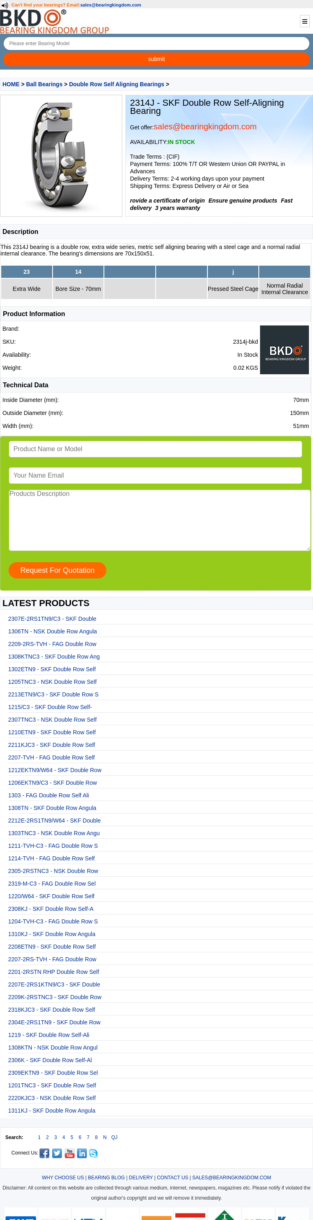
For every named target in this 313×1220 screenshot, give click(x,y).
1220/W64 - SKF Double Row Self (51, 896)
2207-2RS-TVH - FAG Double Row (52, 959)
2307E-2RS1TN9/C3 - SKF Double (52, 618)
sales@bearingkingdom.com (110, 4)
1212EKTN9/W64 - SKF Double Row (54, 770)
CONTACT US (172, 1178)
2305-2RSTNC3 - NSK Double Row (53, 871)
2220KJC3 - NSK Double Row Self (52, 1098)
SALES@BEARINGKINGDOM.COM (231, 1178)
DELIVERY (141, 1178)
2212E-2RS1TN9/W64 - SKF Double (54, 820)
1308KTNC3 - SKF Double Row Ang (54, 656)
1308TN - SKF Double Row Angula (52, 808)
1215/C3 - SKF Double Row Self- (50, 707)
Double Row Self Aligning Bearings (116, 84)
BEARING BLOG (106, 1178)
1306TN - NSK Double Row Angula (52, 631)
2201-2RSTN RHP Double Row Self (53, 972)
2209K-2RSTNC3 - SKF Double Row (54, 997)
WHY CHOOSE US (63, 1178)
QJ (114, 1137)
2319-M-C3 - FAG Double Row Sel (52, 883)
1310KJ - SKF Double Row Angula (51, 934)
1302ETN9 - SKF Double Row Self (52, 669)
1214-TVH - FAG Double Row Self (51, 858)
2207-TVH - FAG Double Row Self (51, 757)
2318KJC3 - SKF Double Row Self (51, 1009)
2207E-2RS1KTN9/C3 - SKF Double (54, 984)
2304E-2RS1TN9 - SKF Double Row (54, 1022)
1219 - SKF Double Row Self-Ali (48, 1035)
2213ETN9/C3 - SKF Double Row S (53, 694)
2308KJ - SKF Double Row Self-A (50, 909)
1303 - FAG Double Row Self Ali (48, 795)
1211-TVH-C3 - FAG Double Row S (53, 845)
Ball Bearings (44, 84)
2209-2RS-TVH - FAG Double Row (52, 644)
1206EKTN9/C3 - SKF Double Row (52, 782)
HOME (11, 84)
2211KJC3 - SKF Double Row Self (51, 745)
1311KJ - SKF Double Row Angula (51, 1110)
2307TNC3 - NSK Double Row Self (52, 719)
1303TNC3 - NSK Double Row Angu (54, 833)
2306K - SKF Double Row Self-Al (50, 1060)
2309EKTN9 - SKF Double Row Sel (53, 1072)
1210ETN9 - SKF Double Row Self (52, 732)
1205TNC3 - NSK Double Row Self (52, 682)
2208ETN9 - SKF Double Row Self (52, 946)
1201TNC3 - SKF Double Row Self (52, 1085)
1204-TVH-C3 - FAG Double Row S (53, 921)
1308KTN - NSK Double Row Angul (52, 1047)
